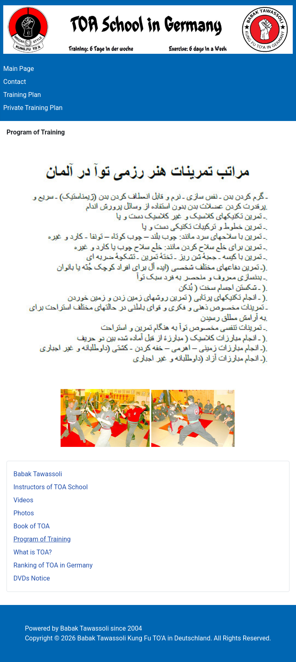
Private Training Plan (33, 108)
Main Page (18, 69)
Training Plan (22, 95)
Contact (14, 82)
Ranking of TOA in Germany (53, 565)
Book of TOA (31, 526)
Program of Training (42, 539)
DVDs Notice (31, 578)
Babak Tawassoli (37, 474)
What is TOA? (32, 552)
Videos (23, 500)
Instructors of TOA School (50, 487)
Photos (23, 513)
